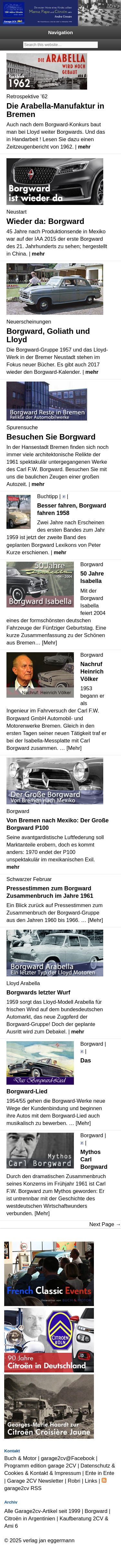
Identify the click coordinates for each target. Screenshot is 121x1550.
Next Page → (105, 1224)
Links (91, 1481)
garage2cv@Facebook (68, 1458)
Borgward (96, 1511)
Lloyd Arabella (23, 983)
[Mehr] (49, 642)
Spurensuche (22, 427)
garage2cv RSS (23, 1488)
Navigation (60, 32)
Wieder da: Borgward (45, 221)
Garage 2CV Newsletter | (37, 1481)
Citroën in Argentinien (29, 1518)
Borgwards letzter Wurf (38, 992)
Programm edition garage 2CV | (42, 1465)
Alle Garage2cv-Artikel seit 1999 (42, 1511)
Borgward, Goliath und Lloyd (48, 335)
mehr (84, 147)
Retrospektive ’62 (26, 96)
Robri (74, 1481)
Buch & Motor (20, 1458)
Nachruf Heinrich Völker (92, 671)
